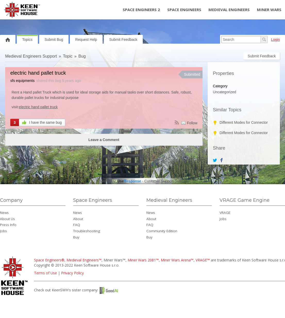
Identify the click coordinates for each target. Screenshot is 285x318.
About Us (7, 218)
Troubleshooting (86, 231)
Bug (82, 56)
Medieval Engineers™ (84, 260)
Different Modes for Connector (244, 122)
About (78, 218)
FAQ (76, 224)
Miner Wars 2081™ (143, 260)
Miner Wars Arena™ (177, 260)
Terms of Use (45, 272)
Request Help (86, 39)
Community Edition (161, 231)
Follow (192, 123)
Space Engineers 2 (141, 9)
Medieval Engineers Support (31, 56)
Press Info (8, 224)
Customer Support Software (166, 181)
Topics (27, 39)
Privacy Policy (72, 272)
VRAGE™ (203, 260)
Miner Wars (269, 9)
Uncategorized (224, 92)
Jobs (3, 231)
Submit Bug (54, 39)
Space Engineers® (49, 260)
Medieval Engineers (229, 9)
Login (275, 39)
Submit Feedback (123, 39)
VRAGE (225, 212)
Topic (67, 56)
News (4, 212)
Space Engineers (184, 9)
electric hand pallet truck (38, 107)
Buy (76, 237)
